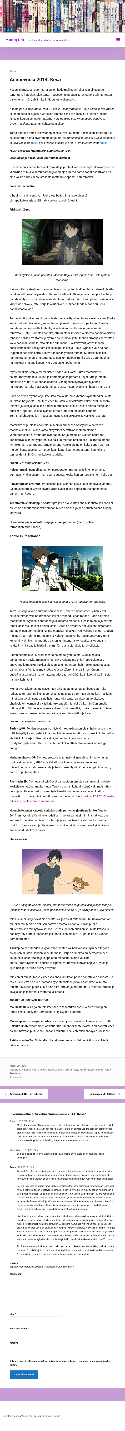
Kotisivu (14, 1343)
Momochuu (15, 1150)
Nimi (13, 1314)
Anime (13, 71)
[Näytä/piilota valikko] (118, 39)
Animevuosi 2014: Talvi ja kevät (26, 1094)
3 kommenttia (16, 1077)
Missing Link (15, 40)
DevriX (57, 1416)
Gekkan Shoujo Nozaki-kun (77, 1069)
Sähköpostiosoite (19, 1328)
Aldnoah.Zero (28, 1069)
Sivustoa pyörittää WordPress (17, 1416)
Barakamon (40, 1069)
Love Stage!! (97, 1069)
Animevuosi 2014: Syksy (102, 1094)
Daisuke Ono (53, 1069)
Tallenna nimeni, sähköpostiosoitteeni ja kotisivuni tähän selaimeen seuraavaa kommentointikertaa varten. (60, 1363)
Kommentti (16, 1274)
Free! (61, 1069)
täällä (34, 142)
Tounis (13, 1121)
